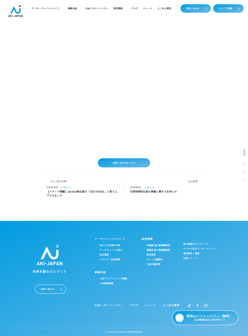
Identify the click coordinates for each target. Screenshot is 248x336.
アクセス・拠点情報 (109, 259)
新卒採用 (151, 254)
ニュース (147, 8)
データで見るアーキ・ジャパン (199, 248)
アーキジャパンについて (109, 239)
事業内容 (72, 8)
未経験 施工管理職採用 (158, 245)
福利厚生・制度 (191, 253)
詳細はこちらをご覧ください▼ (75, 149)
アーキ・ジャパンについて (45, 8)
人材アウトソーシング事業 (113, 278)
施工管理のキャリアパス (195, 244)
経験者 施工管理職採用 (158, 250)
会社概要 (104, 254)
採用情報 (118, 8)
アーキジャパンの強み (110, 250)
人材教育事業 (106, 283)
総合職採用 (154, 264)
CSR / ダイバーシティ (96, 8)
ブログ (134, 8)
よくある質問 (164, 8)
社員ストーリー (191, 258)
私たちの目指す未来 (109, 245)
